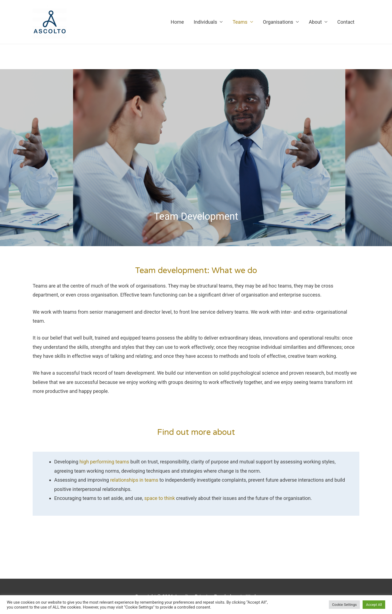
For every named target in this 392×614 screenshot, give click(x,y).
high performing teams (104, 462)
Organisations (278, 22)
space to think (160, 498)
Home (177, 22)
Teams (239, 22)
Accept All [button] (374, 605)
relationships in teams (134, 480)
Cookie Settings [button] (344, 605)
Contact (345, 22)
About (315, 22)
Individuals (205, 22)
